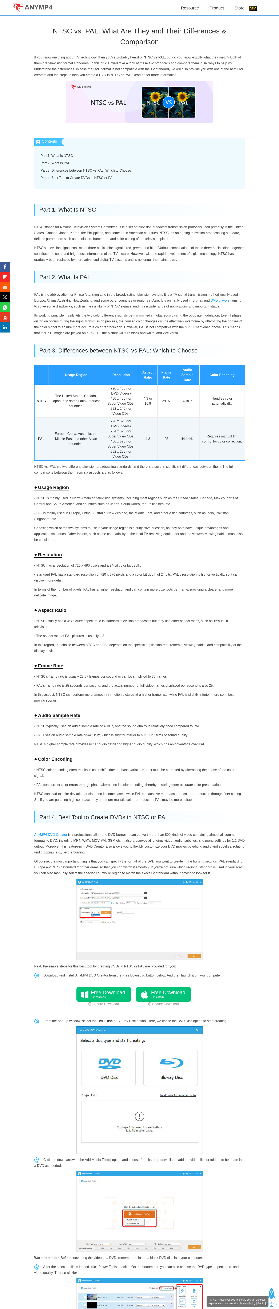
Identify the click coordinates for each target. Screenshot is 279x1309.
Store (240, 8)
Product (217, 8)
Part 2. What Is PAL (55, 163)
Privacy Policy (247, 1303)
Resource (190, 8)
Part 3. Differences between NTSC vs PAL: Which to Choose (86, 170)
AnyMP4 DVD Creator (50, 834)
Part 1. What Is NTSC (57, 156)
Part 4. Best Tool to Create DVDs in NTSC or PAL (78, 178)
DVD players (220, 300)
